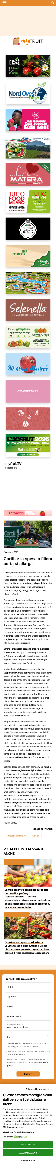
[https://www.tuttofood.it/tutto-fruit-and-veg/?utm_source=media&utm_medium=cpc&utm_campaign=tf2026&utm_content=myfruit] (28, 204)
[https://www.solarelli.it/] (28, 285)
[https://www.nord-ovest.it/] (28, 95)
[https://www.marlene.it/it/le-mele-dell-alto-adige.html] (28, 366)
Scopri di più (11, 467)
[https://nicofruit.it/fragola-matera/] (28, 176)
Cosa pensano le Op (16, 914)
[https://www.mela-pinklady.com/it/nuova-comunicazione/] (28, 122)
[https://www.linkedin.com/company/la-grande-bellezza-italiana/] (28, 231)
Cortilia (35, 835)
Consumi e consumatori (18, 861)
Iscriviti (28, 1073)
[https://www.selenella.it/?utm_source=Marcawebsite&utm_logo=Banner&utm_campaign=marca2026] (28, 312)
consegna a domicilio (16, 835)
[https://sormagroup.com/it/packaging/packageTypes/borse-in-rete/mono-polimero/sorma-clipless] (28, 339)
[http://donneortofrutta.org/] (28, 393)
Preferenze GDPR (28, 1160)
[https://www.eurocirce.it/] (28, 149)
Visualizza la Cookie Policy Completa (18, 1132)
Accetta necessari (28, 1153)
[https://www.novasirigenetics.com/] (28, 68)
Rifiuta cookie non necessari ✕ (39, 1089)
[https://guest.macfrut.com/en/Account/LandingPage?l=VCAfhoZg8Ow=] (28, 448)
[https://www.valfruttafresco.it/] (28, 258)
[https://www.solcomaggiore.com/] (28, 420)
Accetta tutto (28, 1144)
